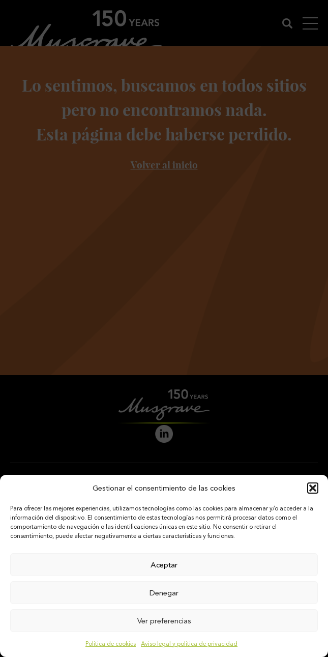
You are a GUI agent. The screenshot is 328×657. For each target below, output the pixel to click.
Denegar (164, 592)
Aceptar (164, 564)
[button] (313, 488)
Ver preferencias (164, 620)
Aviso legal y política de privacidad (189, 643)
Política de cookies (110, 643)
